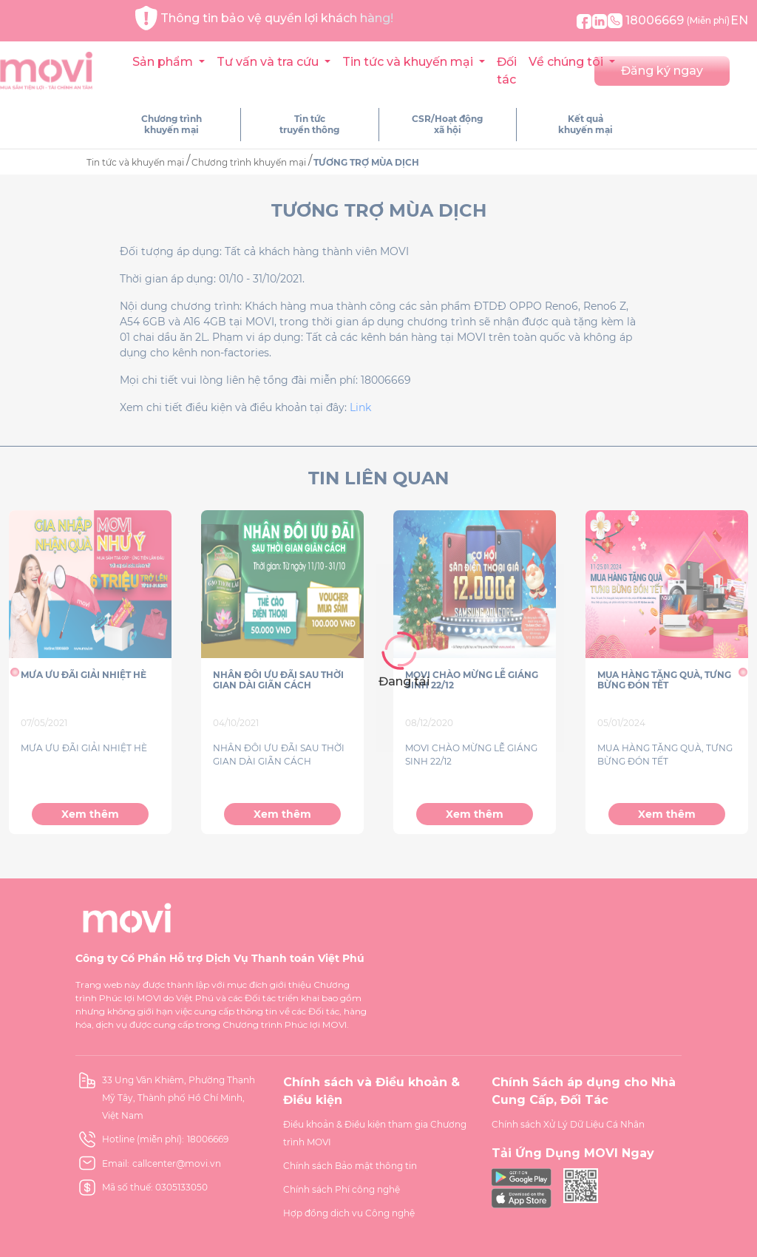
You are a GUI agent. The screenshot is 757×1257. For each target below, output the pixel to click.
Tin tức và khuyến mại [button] (409, 62)
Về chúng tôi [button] (567, 62)
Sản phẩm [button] (164, 62)
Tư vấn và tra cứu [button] (269, 62)
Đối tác (507, 71)
